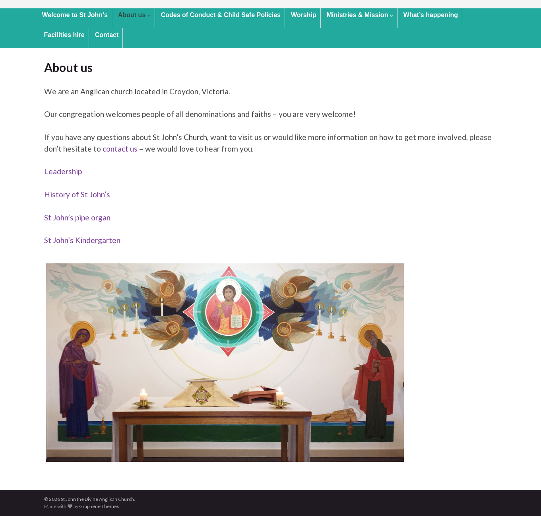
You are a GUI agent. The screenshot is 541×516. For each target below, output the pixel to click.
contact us (120, 148)
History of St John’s (77, 194)
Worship (303, 15)
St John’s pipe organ (77, 217)
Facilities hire (64, 34)
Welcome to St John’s (75, 15)
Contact (107, 34)
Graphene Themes (99, 506)
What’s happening (430, 15)
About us (134, 15)
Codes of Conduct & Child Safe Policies (221, 15)
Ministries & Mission (360, 15)
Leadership (63, 171)
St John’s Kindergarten (82, 240)
